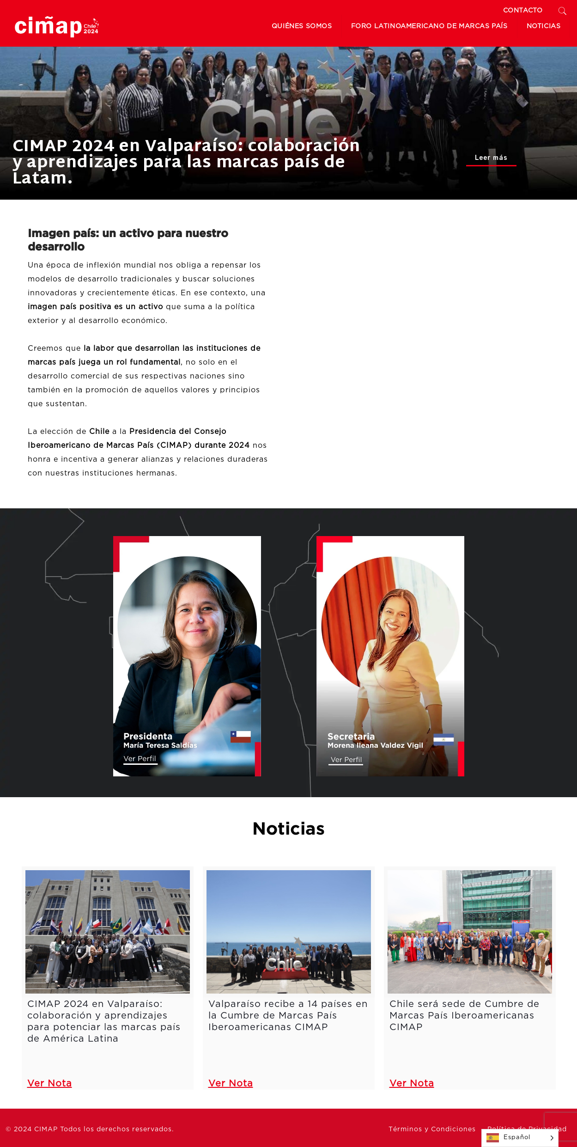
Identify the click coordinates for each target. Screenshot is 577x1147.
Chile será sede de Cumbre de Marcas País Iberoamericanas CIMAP (464, 1015)
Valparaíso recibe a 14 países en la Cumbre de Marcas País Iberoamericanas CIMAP (288, 1015)
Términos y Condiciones (432, 1129)
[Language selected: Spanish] (520, 1138)
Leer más (491, 158)
